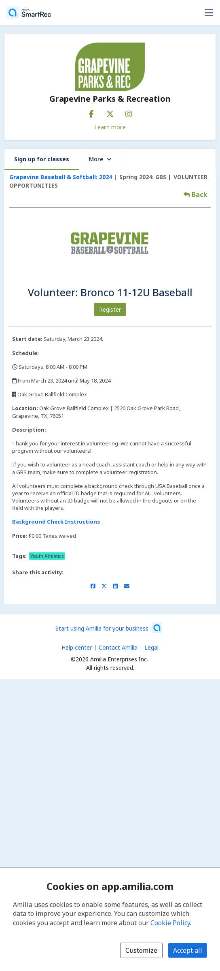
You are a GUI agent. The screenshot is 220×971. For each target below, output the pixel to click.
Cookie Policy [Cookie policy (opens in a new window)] (170, 922)
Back (195, 194)
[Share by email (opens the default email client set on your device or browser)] (126, 586)
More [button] (100, 159)
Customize (141, 950)
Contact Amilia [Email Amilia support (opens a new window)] (118, 647)
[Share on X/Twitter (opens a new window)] (104, 586)
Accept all (187, 950)
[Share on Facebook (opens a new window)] (93, 586)
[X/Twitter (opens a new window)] (110, 112)
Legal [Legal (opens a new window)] (151, 647)
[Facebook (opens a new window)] (91, 112)
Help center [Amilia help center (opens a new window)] (76, 647)
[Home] (28, 12)
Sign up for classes (41, 159)
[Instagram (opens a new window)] (128, 112)
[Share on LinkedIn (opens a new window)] (115, 586)
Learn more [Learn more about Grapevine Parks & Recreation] (110, 127)
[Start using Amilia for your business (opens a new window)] (108, 627)
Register (110, 309)
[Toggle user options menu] (209, 12)
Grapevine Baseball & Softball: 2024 (60, 177)
